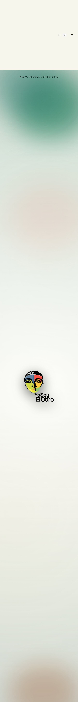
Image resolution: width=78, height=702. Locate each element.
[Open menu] (72, 35)
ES (59, 35)
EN (65, 35)
